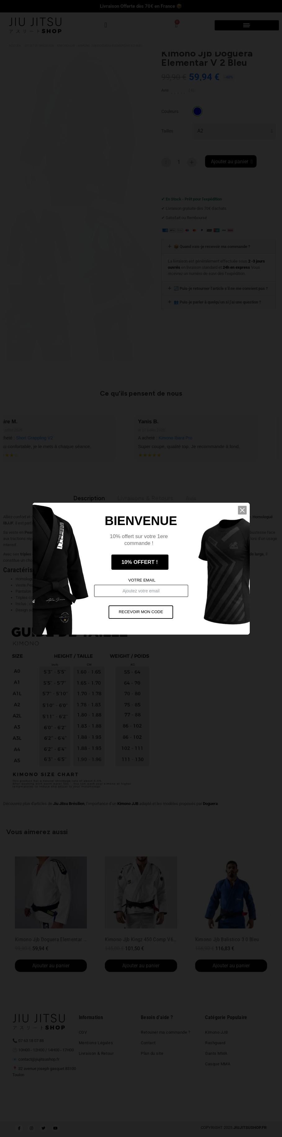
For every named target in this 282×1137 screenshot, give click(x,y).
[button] (246, 520)
